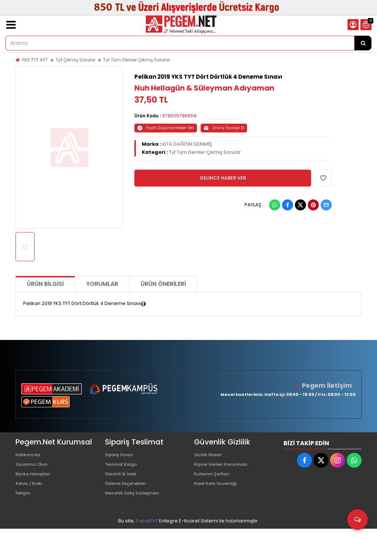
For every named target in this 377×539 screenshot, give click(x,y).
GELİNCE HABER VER (223, 177)
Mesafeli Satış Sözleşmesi (135, 502)
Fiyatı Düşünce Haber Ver (165, 128)
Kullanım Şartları (213, 478)
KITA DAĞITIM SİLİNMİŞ (187, 144)
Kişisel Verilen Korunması (224, 467)
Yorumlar (102, 284)
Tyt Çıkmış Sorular (75, 60)
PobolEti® (147, 531)
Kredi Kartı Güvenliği (218, 490)
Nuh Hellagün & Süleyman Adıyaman (204, 88)
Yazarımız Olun (33, 467)
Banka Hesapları (35, 478)
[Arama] (363, 43)
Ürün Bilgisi (45, 284)
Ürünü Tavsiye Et (224, 128)
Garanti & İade (122, 478)
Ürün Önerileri (163, 284)
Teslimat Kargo (123, 467)
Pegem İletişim (329, 385)
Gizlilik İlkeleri (209, 455)
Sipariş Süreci (121, 455)
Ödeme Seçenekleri (129, 490)
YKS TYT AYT (35, 60)
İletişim (23, 502)
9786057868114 (179, 116)
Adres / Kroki (30, 490)
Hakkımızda (29, 455)
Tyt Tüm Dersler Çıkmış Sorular (136, 60)
